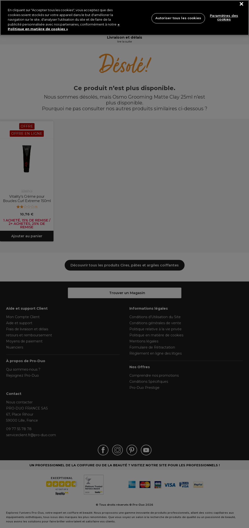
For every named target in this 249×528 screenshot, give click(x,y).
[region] (124, 17)
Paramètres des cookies (224, 17)
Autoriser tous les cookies (178, 18)
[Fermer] (241, 4)
